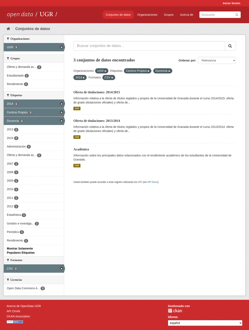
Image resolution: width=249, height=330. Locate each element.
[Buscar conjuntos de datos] (220, 14)
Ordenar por (187, 60)
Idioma (172, 317)
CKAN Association (18, 316)
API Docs (152, 182)
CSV (77, 108)
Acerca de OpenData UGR (24, 306)
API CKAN (13, 311)
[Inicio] (8, 29)
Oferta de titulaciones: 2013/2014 (96, 120)
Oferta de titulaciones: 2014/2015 (96, 92)
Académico (81, 149)
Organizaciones (147, 14)
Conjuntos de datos (118, 14)
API (140, 182)
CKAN (175, 310)
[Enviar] (237, 14)
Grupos (169, 14)
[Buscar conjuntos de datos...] (149, 46)
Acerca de (186, 14)
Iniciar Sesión (231, 3)
